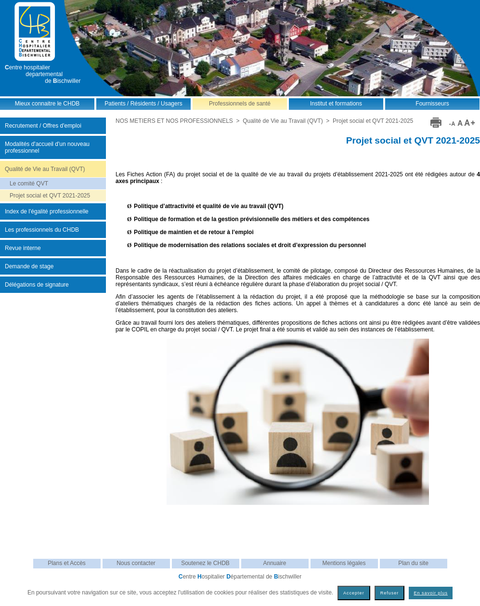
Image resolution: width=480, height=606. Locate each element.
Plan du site (413, 563)
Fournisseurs (432, 103)
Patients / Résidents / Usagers (143, 103)
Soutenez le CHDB (205, 563)
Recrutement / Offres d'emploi (43, 125)
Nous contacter (136, 563)
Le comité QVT (29, 183)
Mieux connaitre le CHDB (47, 103)
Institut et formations (336, 103)
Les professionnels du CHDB (42, 229)
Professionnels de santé (240, 103)
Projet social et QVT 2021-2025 (50, 195)
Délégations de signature (37, 284)
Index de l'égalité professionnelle (47, 211)
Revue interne (23, 248)
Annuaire (274, 563)
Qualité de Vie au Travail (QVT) (45, 169)
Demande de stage (29, 266)
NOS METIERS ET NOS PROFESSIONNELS (174, 121)
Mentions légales (343, 563)
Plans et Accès (67, 563)
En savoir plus (431, 593)
